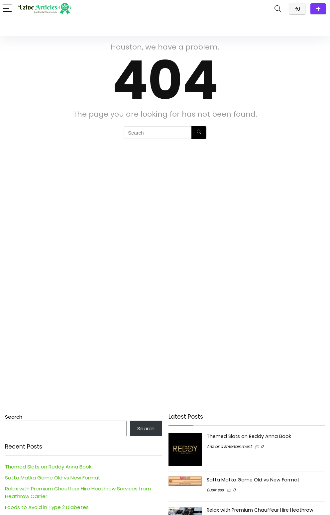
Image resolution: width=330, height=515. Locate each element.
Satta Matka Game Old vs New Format (52, 477)
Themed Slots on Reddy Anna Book (48, 466)
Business (215, 490)
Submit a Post (318, 8)
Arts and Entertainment (229, 446)
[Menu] (8, 9)
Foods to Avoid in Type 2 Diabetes (47, 507)
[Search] (278, 9)
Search (13, 416)
